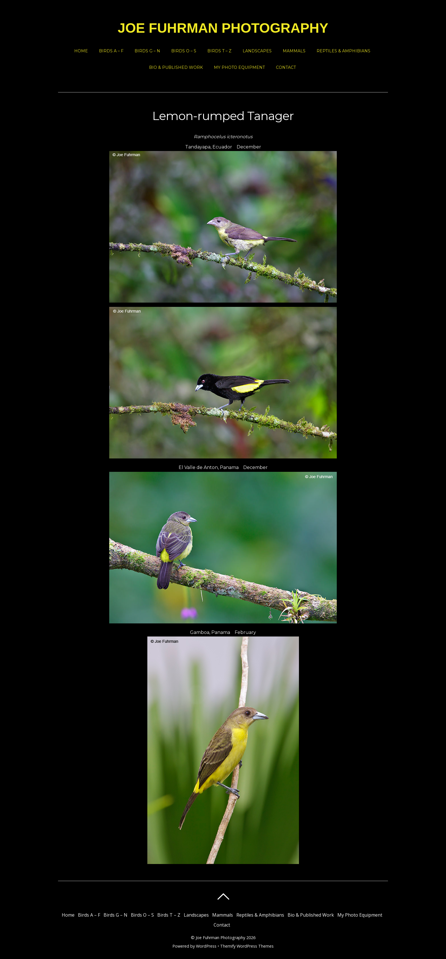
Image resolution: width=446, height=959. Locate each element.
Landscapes (257, 50)
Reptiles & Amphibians (343, 50)
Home (81, 50)
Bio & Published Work (176, 67)
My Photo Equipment (239, 67)
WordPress (206, 946)
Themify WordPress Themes (247, 946)
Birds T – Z (219, 50)
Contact (286, 67)
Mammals (294, 50)
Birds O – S (183, 50)
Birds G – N (147, 50)
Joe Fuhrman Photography (220, 937)
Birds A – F (111, 50)
